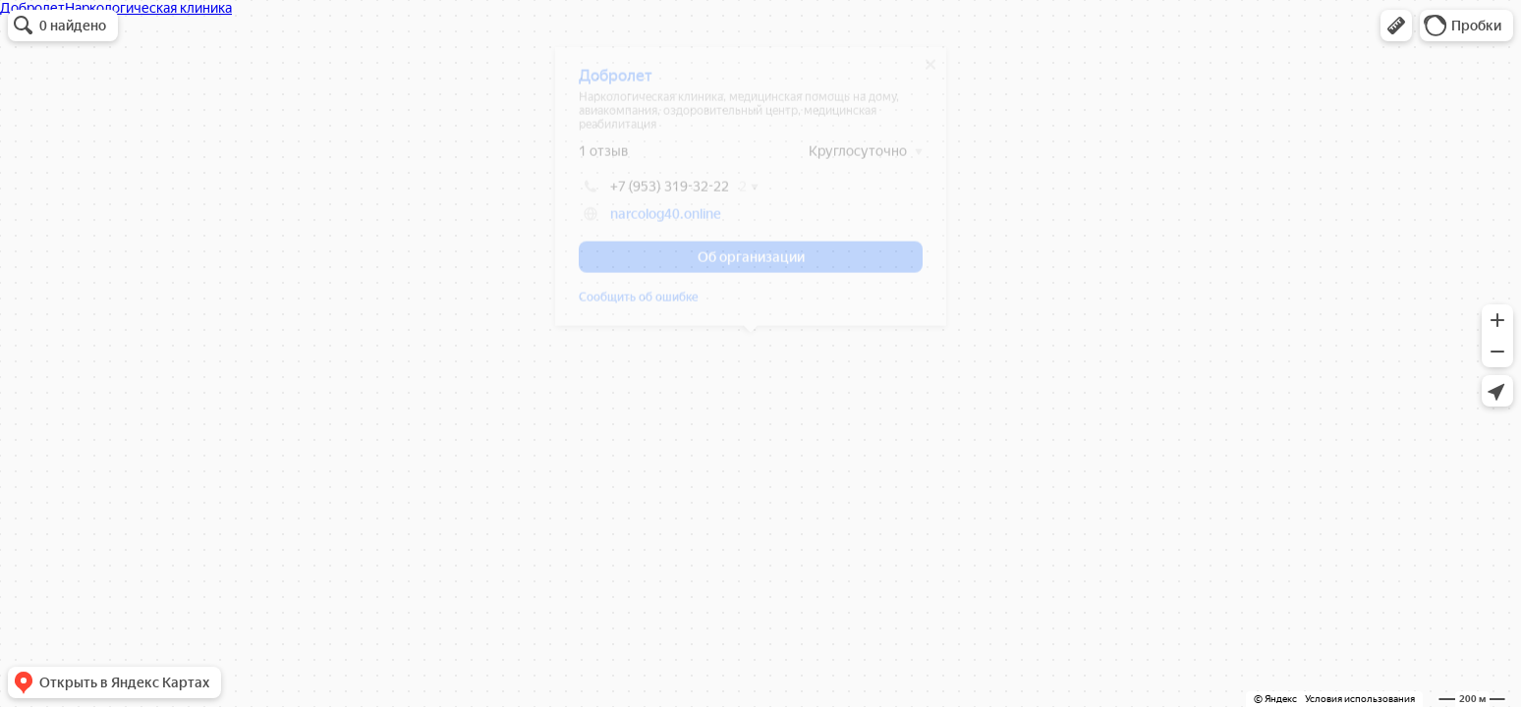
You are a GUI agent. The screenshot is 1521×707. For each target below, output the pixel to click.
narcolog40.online (665, 221)
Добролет (615, 83)
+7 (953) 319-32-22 (654, 193)
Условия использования (1360, 698)
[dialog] (750, 193)
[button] (1396, 25)
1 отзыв (604, 158)
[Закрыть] (930, 72)
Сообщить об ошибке (639, 304)
